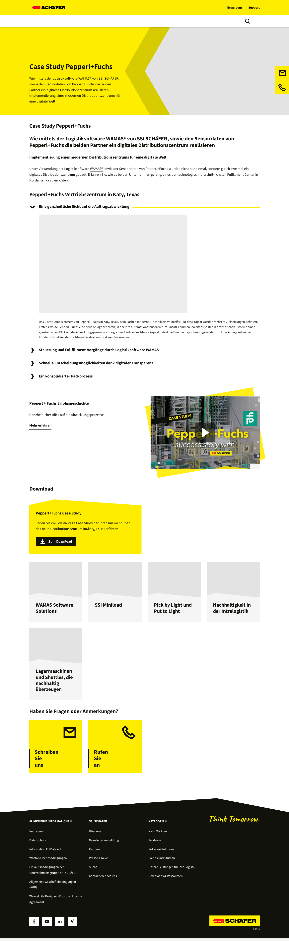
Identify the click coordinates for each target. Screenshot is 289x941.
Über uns (146, 21)
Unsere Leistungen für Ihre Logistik (171, 869)
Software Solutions (161, 851)
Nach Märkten (157, 834)
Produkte (56, 21)
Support (254, 7)
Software (76, 21)
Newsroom (234, 7)
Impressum (36, 834)
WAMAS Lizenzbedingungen (48, 860)
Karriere (94, 851)
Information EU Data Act (45, 851)
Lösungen (37, 21)
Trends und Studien (120, 21)
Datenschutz (37, 843)
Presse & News (98, 860)
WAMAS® (96, 168)
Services (94, 21)
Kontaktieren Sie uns (103, 878)
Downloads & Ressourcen (165, 878)
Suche (93, 869)
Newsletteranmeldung (104, 843)
